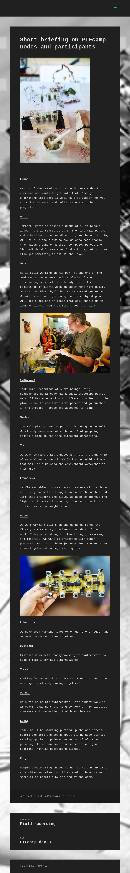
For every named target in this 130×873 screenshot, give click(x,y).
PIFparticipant (32, 796)
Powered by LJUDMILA (33, 866)
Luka (23, 721)
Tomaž (24, 669)
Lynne (24, 179)
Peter (24, 516)
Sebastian (27, 380)
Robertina (27, 622)
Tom (22, 445)
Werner (25, 693)
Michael (26, 417)
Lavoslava (27, 478)
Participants (55, 796)
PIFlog (71, 796)
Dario (24, 217)
